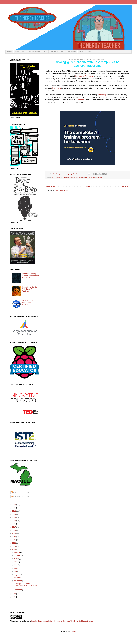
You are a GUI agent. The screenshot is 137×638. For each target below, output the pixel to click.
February (17, 555)
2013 (14, 514)
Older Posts (125, 186)
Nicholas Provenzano (76, 177)
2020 (14, 537)
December (18, 590)
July (15, 571)
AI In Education (56, 177)
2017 (14, 527)
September (18, 578)
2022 (14, 543)
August (17, 575)
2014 (14, 517)
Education (65, 177)
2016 (14, 524)
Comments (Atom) (61, 190)
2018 (14, 530)
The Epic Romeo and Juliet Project (63, 51)
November (18, 581)
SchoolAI (99, 177)
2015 (14, 521)
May (16, 565)
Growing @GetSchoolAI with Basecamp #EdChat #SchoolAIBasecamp (87, 63)
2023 (14, 546)
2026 (14, 597)
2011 (14, 508)
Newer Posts (50, 186)
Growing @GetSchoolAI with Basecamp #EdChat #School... (26, 585)
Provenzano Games (86, 51)
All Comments (17, 497)
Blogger (73, 631)
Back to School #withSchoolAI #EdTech (27, 302)
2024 (14, 549)
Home (9, 51)
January (17, 552)
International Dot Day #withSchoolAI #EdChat (30, 289)
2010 (14, 505)
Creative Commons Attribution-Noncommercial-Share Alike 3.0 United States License (62, 621)
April (16, 562)
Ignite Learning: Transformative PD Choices (31, 51)
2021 (14, 540)
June (16, 568)
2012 (14, 511)
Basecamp (79, 76)
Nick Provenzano (89, 177)
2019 (14, 533)
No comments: (81, 174)
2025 (14, 594)
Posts (14, 492)
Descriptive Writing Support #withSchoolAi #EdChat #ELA (30, 276)
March (16, 559)
